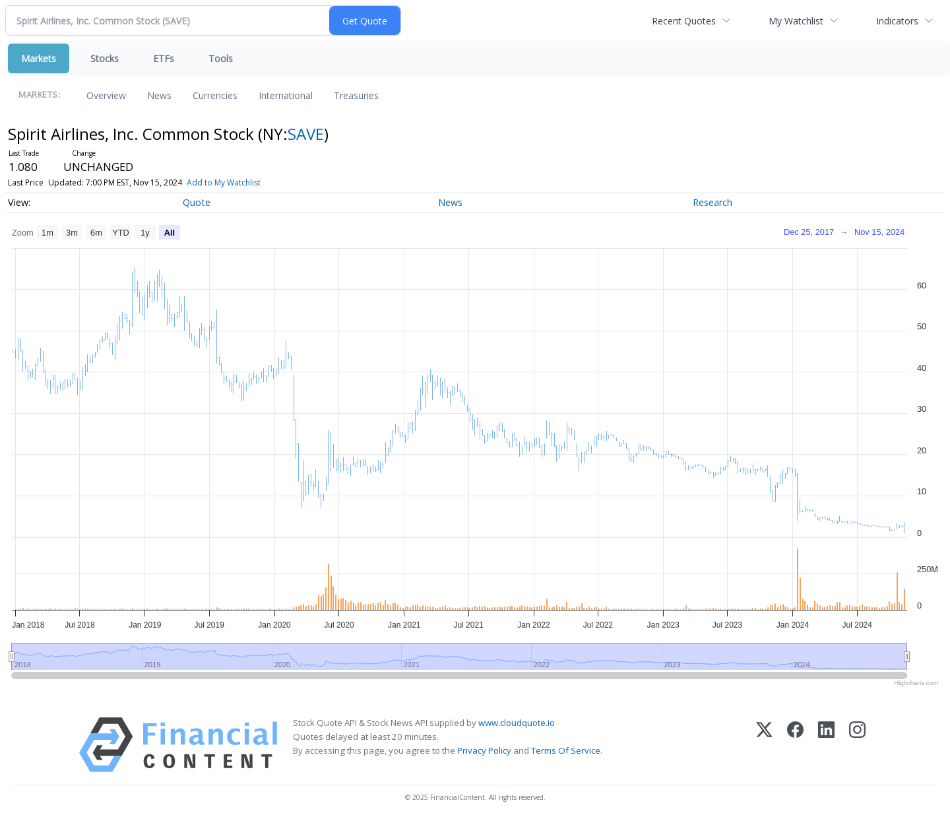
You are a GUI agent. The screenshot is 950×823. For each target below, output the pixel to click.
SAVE (306, 134)
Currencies (215, 95)
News (159, 95)
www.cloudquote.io (516, 723)
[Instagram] (857, 745)
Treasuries (356, 95)
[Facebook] (795, 745)
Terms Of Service (565, 750)
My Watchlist (796, 21)
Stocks (104, 58)
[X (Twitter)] (764, 745)
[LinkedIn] (826, 745)
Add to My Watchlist (224, 182)
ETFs (163, 58)
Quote (196, 202)
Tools (220, 58)
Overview (106, 95)
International (286, 95)
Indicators (897, 21)
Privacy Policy (484, 750)
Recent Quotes (684, 21)
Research (712, 202)
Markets (38, 58)
